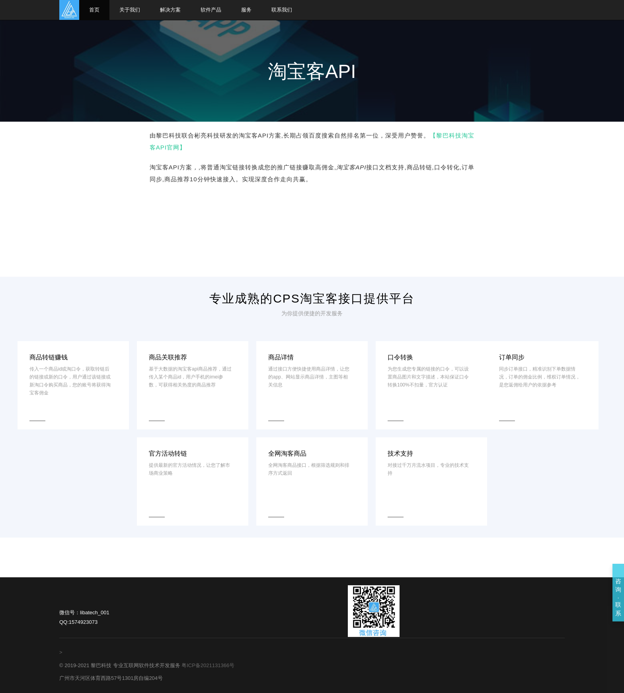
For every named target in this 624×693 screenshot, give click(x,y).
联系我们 (281, 10)
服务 (246, 10)
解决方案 (170, 10)
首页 (94, 10)
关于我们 (129, 10)
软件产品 (211, 10)
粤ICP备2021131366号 (207, 665)
